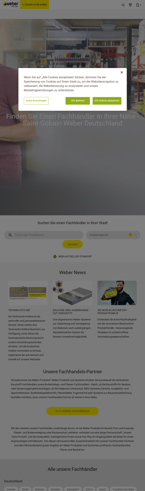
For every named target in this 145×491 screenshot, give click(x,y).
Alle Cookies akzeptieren (107, 101)
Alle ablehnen (78, 101)
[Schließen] (122, 72)
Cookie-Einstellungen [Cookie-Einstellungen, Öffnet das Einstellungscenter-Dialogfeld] (36, 101)
